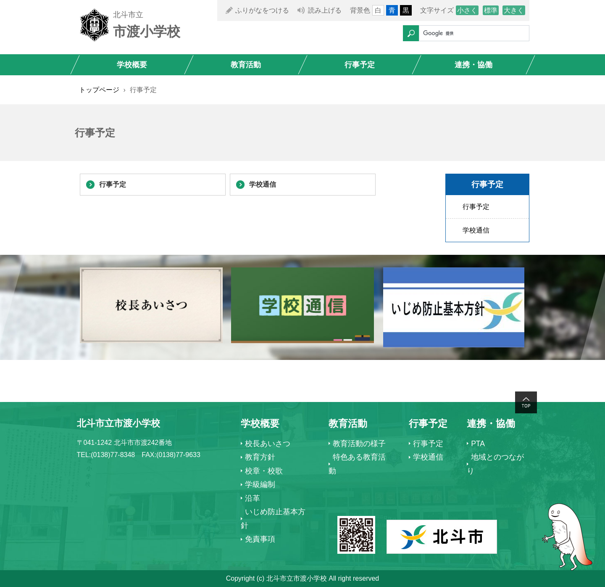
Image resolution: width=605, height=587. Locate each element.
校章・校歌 (264, 471)
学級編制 (260, 484)
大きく (514, 10)
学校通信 (262, 184)
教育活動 (246, 65)
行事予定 (360, 65)
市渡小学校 (146, 31)
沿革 (252, 498)
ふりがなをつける (262, 10)
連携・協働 (473, 65)
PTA (478, 443)
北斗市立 (128, 15)
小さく (467, 10)
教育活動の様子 (359, 443)
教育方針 (260, 457)
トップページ (99, 89)
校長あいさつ (267, 443)
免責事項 (260, 539)
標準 (490, 10)
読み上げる (325, 10)
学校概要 (132, 65)
